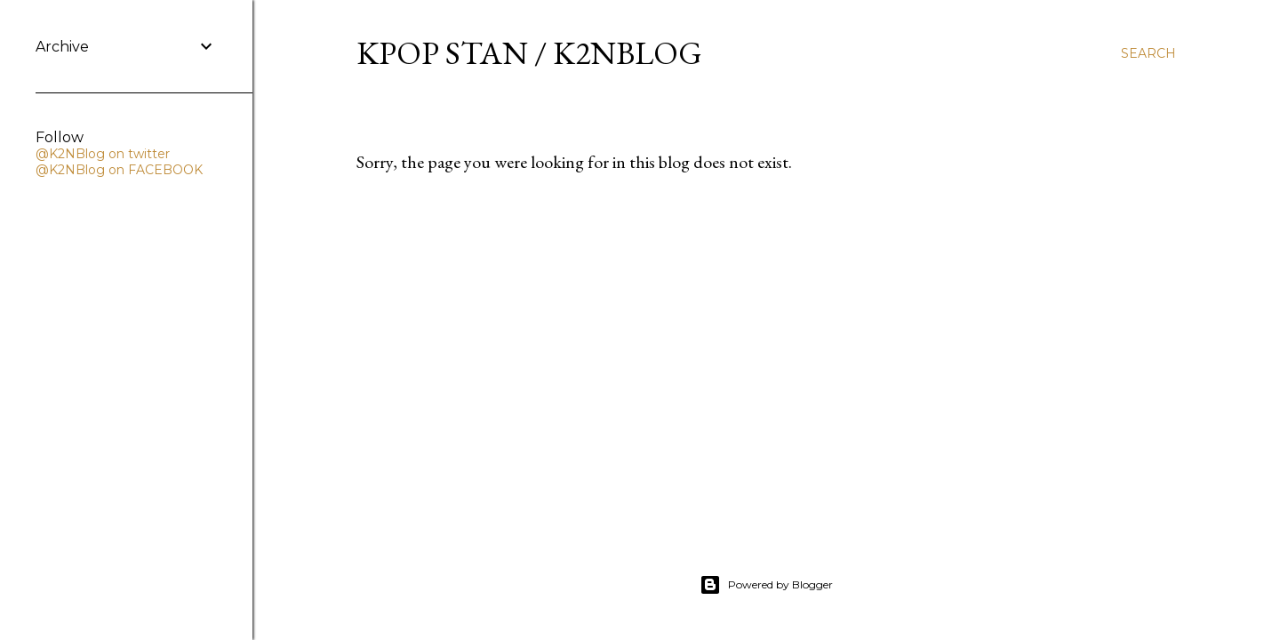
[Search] (1148, 53)
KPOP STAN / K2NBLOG (529, 53)
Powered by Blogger (766, 585)
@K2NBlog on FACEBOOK (119, 170)
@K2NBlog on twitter (103, 154)
